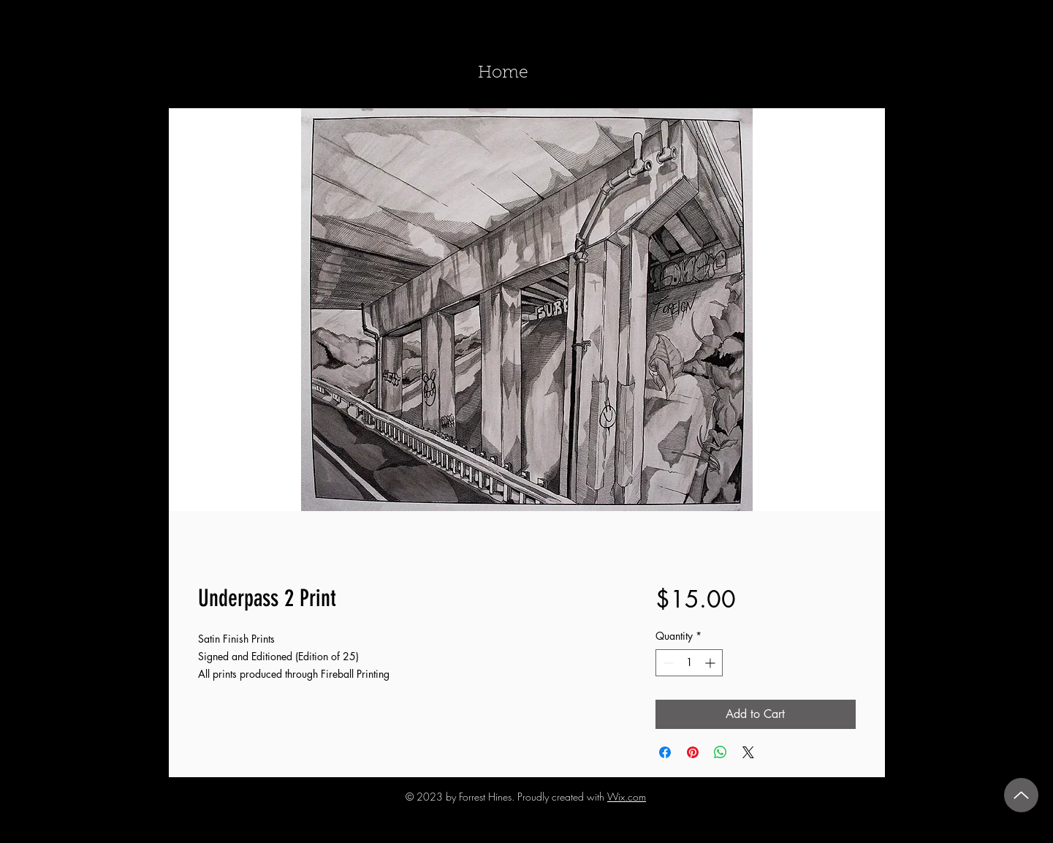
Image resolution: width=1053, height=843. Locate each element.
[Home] (503, 73)
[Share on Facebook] (665, 752)
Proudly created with (562, 797)
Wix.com (626, 797)
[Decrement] (667, 663)
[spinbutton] (689, 663)
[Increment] (711, 663)
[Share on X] (748, 752)
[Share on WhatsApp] (720, 752)
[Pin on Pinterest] (693, 752)
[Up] (1021, 795)
